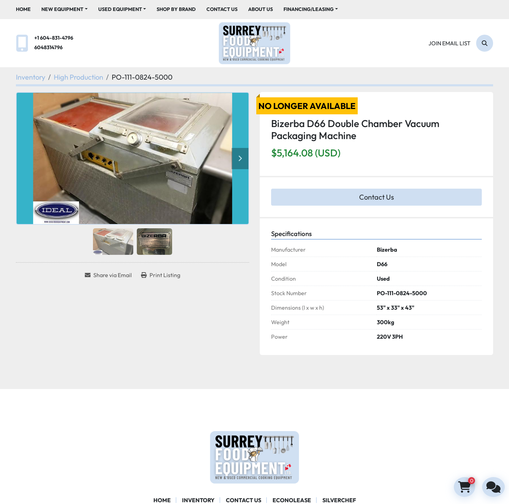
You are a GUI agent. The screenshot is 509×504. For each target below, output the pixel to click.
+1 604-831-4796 (53, 38)
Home (23, 9)
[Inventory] (30, 77)
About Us (260, 9)
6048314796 (48, 47)
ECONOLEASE (292, 500)
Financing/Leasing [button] (308, 9)
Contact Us (222, 9)
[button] (64, 9)
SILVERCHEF (339, 500)
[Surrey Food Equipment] (254, 456)
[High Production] (78, 77)
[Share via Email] (108, 275)
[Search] (484, 43)
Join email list (449, 43)
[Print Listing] (160, 275)
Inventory (198, 500)
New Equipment (62, 9)
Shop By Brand (176, 9)
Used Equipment (120, 9)
